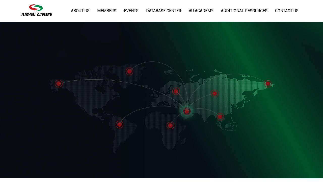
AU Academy (201, 10)
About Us (80, 10)
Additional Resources (244, 10)
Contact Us (287, 10)
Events (131, 10)
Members (106, 10)
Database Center (163, 10)
